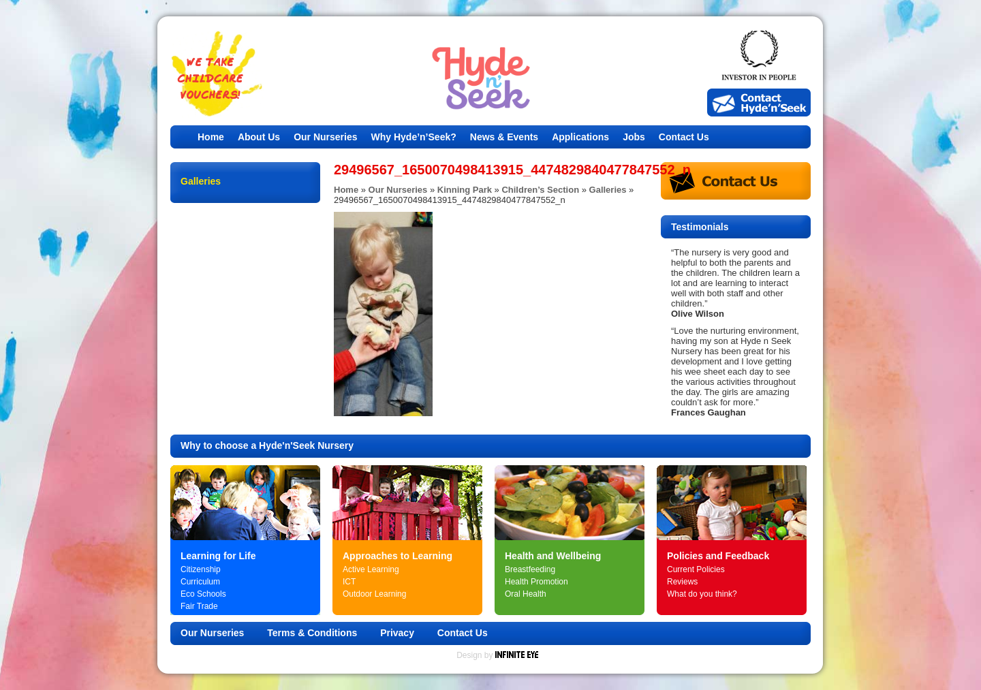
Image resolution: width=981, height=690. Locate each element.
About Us (259, 136)
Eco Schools (203, 594)
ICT (349, 581)
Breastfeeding (530, 569)
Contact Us (684, 136)
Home (211, 136)
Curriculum (200, 581)
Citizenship (201, 569)
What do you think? (702, 594)
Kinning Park (464, 190)
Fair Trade (199, 606)
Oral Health (525, 594)
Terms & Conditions (312, 632)
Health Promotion (536, 581)
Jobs (634, 136)
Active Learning (371, 569)
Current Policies (696, 569)
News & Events (504, 136)
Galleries (608, 190)
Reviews (682, 581)
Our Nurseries (325, 136)
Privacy (397, 632)
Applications (580, 136)
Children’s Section (540, 190)
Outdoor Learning (374, 594)
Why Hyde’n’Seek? (413, 136)
